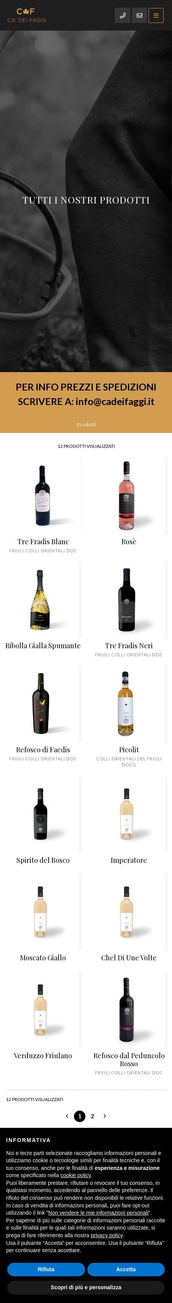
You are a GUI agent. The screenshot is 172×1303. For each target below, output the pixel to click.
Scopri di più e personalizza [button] (86, 1287)
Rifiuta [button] (46, 1269)
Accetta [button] (126, 1269)
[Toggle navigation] (156, 15)
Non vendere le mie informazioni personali (98, 1213)
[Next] (105, 1116)
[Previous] (67, 1116)
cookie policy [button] (76, 1175)
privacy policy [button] (107, 1235)
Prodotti (86, 424)
